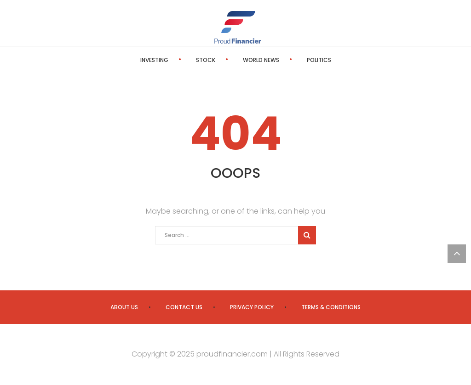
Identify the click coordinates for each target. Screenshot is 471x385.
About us (124, 307)
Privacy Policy (252, 307)
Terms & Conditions (331, 307)
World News (261, 60)
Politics (319, 60)
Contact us (184, 307)
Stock (205, 60)
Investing (154, 60)
